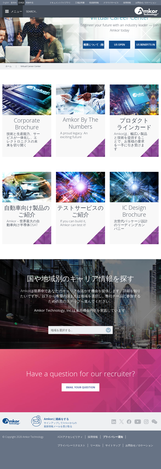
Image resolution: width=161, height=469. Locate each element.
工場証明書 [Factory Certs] (80, 2)
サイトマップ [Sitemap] (112, 463)
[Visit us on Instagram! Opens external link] (146, 439)
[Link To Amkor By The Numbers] (80, 116)
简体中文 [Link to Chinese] (29, 2)
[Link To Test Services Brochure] (80, 204)
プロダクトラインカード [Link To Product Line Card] (134, 141)
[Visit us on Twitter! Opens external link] (121, 439)
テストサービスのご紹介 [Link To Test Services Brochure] (80, 228)
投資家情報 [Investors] (94, 2)
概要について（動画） (93, 63)
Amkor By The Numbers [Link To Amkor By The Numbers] (80, 140)
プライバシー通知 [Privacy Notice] (113, 454)
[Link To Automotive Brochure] (26, 204)
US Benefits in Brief (145, 63)
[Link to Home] (11, 438)
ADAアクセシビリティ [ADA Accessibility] (70, 454)
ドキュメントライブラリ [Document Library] (60, 2)
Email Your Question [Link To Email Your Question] (83, 403)
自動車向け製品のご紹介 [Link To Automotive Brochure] (27, 228)
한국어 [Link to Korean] (14, 2)
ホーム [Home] (9, 83)
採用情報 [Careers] (127, 2)
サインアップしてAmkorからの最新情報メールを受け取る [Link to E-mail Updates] (60, 440)
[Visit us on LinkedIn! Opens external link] (114, 439)
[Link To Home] (146, 11)
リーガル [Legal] (95, 463)
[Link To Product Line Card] (134, 117)
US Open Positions (120, 63)
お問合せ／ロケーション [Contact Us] (146, 2)
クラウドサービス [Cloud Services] (111, 2)
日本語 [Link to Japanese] (21, 2)
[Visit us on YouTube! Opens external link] (137, 439)
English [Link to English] (6, 2)
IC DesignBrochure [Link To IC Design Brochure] (134, 228)
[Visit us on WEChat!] (154, 439)
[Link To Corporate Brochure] (26, 117)
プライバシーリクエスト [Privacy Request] (71, 463)
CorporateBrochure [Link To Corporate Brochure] (27, 141)
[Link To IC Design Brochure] (134, 204)
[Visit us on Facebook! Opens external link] (128, 439)
